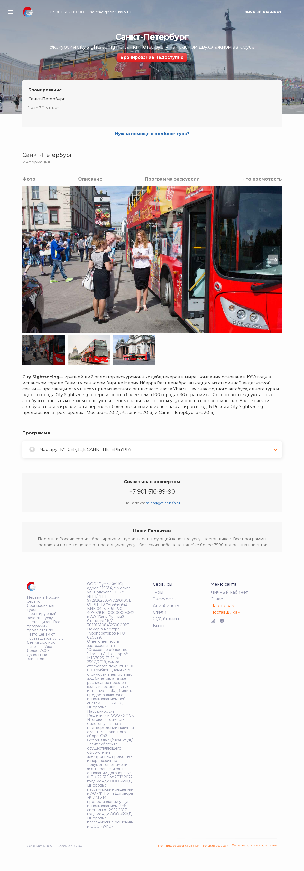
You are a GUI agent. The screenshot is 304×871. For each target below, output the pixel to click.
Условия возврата (215, 845)
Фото (28, 179)
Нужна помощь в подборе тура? (152, 133)
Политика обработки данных (178, 845)
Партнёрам (223, 605)
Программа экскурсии (172, 179)
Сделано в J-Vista (70, 845)
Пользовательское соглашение (254, 845)
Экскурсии (165, 599)
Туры (158, 592)
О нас (217, 599)
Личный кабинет (263, 12)
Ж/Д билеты (166, 619)
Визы (158, 625)
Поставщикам (226, 612)
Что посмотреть (262, 179)
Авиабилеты (166, 605)
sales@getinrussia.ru (110, 12)
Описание (90, 179)
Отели (160, 612)
